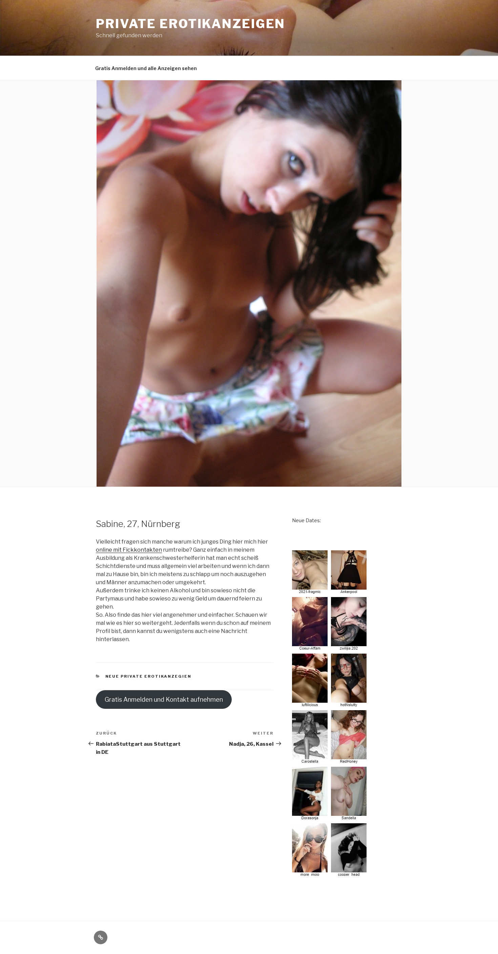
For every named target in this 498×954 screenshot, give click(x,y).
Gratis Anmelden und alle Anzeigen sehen (146, 68)
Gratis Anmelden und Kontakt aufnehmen (164, 699)
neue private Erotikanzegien (148, 676)
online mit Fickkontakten (129, 550)
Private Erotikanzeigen (190, 23)
